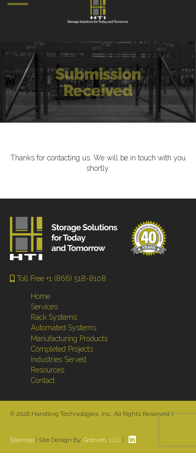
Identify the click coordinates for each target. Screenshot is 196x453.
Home (40, 296)
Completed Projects (62, 349)
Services (44, 307)
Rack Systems (54, 317)
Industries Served (58, 359)
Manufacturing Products (69, 338)
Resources (47, 370)
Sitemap (22, 440)
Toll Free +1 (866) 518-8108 (58, 278)
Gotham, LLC (102, 440)
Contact (43, 380)
